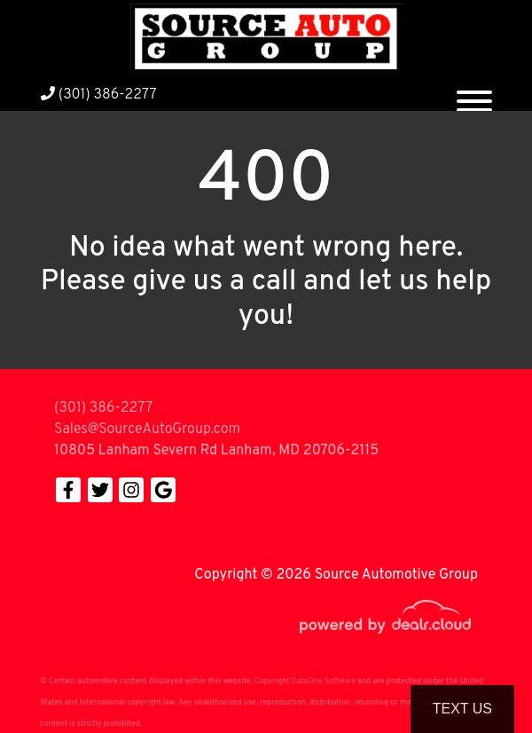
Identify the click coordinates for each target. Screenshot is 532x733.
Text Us (462, 708)
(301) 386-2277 (99, 95)
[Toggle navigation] (474, 94)
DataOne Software (324, 681)
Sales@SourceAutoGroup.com (147, 429)
